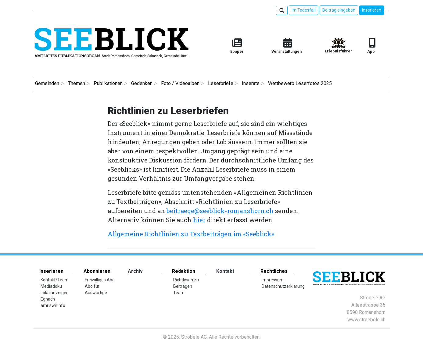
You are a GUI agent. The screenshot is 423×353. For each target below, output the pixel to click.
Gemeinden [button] (47, 83)
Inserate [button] (251, 83)
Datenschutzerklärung (283, 286)
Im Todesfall (303, 10)
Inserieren (371, 10)
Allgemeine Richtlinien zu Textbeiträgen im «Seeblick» (192, 234)
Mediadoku (51, 286)
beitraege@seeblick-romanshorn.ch (220, 211)
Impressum (273, 279)
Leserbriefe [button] (220, 83)
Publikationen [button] (108, 83)
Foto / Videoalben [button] (180, 83)
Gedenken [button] (141, 83)
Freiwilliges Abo (100, 279)
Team (179, 292)
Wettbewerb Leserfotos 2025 (300, 83)
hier (199, 220)
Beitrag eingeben (338, 10)
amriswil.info (53, 305)
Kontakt (225, 271)
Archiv (135, 271)
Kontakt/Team (55, 279)
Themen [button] (76, 83)
